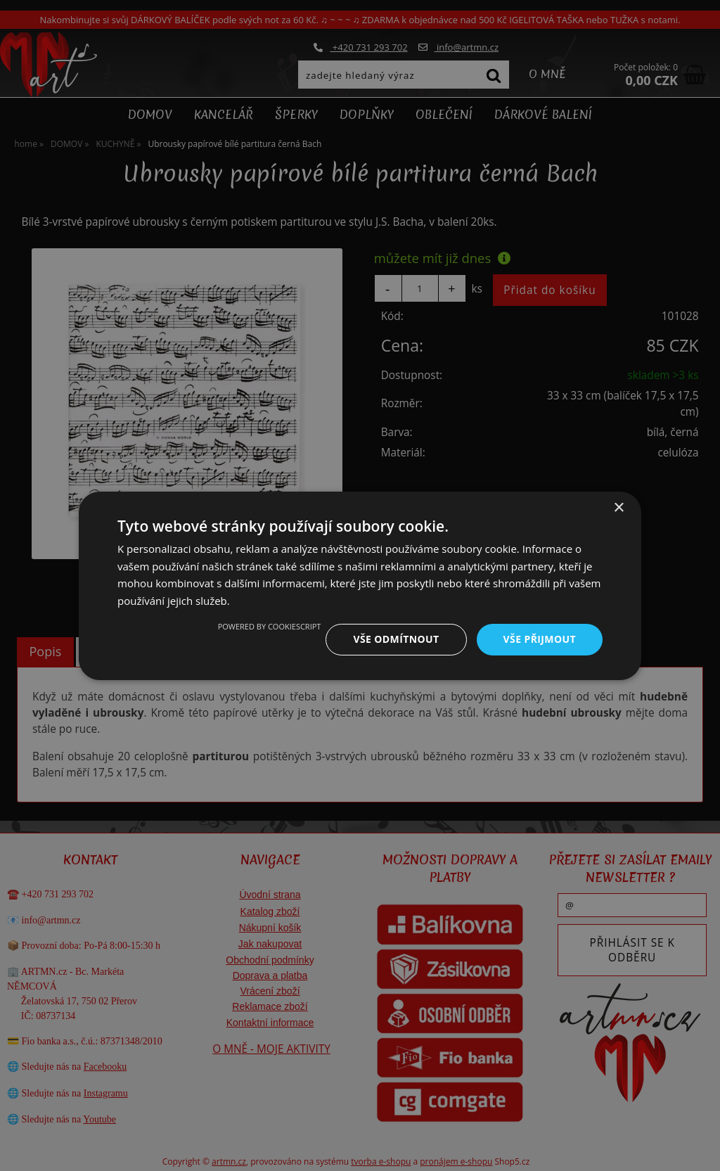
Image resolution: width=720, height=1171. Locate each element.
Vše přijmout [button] (539, 639)
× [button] (618, 507)
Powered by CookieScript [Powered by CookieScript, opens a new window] (269, 626)
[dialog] (360, 585)
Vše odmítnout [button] (396, 639)
